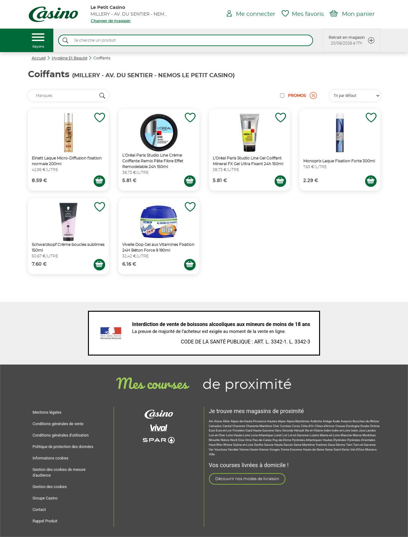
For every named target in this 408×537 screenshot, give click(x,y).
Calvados (216, 426)
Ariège (328, 421)
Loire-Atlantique (262, 435)
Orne (248, 440)
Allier (227, 421)
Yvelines (322, 444)
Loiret (278, 435)
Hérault (299, 430)
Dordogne (353, 426)
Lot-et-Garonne (299, 435)
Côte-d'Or (307, 426)
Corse (296, 426)
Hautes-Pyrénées (335, 440)
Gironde (288, 430)
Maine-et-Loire (330, 435)
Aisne (218, 421)
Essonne (296, 449)
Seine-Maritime (305, 444)
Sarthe (259, 444)
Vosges (274, 449)
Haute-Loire (242, 435)
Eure (212, 430)
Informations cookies (51, 458)
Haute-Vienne (259, 449)
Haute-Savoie (284, 444)
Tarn (349, 444)
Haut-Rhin (216, 444)
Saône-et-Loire (243, 444)
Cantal (227, 426)
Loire (229, 435)
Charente (239, 426)
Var (211, 449)
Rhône (228, 444)
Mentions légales (47, 412)
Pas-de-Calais (262, 440)
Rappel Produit (45, 521)
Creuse (340, 426)
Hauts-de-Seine (314, 449)
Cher (276, 426)
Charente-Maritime (259, 426)
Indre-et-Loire (341, 430)
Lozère (315, 435)
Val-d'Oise (357, 449)
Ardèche (316, 421)
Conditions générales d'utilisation (61, 435)
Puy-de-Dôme (282, 440)
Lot (285, 435)
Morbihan (369, 435)
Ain (211, 421)
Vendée (233, 449)
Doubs (365, 426)
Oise (241, 440)
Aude (337, 421)
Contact (39, 509)
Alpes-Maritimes (299, 421)
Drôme (375, 426)
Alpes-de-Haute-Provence (249, 421)
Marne (358, 435)
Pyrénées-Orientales (361, 440)
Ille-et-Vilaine (314, 430)
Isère (354, 430)
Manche (347, 435)
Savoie (269, 444)
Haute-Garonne (264, 430)
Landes (371, 430)
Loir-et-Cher (217, 435)
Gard (249, 430)
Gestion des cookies (50, 487)
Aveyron (347, 421)
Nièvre (226, 440)
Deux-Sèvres (337, 444)
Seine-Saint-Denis (338, 449)
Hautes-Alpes (277, 421)
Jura (362, 430)
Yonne (285, 449)
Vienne (244, 449)
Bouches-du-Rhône (366, 421)
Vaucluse (221, 449)
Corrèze (286, 426)
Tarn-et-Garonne (364, 444)
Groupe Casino (45, 498)
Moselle (215, 440)
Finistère (239, 430)
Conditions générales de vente (58, 424)
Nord (234, 440)
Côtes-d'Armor (325, 426)
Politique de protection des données (63, 447)
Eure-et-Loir (224, 430)
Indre (328, 430)
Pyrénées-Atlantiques (307, 440)
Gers (278, 430)
